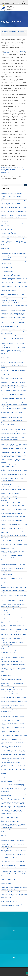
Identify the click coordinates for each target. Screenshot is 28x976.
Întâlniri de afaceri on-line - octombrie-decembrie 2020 (12, 713)
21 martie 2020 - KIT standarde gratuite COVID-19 (11, 891)
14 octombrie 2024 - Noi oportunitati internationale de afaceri (13, 341)
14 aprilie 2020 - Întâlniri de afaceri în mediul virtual (11, 838)
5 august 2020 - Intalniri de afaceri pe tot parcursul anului (12, 739)
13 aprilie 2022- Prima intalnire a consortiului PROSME (12, 513)
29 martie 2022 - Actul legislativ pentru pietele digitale (12, 520)
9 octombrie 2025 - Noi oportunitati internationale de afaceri (13, 251)
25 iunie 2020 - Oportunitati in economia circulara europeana (13, 769)
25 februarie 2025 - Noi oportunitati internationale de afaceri (13, 308)
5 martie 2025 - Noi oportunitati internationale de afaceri (12, 302)
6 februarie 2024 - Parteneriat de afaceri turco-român (11, 319)
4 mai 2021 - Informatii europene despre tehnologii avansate (13, 590)
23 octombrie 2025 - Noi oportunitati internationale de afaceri (13, 238)
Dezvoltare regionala (10, 31)
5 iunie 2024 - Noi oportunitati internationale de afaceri (12, 360)
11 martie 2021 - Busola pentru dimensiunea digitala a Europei (13, 631)
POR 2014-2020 (7, 3)
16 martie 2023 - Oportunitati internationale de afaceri (11, 417)
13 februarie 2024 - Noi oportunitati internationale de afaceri (13, 382)
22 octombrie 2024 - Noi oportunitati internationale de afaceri (13, 338)
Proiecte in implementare (19, 31)
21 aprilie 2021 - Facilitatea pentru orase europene (11, 598)
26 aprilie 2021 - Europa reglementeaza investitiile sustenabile (13, 595)
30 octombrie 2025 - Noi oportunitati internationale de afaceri (13, 236)
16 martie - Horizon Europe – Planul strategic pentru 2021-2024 (14, 629)
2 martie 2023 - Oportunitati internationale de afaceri (11, 420)
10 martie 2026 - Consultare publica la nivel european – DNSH (13, 200)
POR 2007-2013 (14, 3)
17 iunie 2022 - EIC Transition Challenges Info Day (11, 502)
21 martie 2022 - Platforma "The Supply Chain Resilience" (12, 528)
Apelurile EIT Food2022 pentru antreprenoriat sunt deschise (13, 535)
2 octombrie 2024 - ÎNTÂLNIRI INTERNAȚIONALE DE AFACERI (13, 347)
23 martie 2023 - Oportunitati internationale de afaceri (11, 415)
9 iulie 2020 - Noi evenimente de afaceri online (10, 762)
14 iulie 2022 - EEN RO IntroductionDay (9, 496)
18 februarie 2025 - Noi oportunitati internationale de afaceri (13, 310)
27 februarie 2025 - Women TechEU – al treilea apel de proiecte (14, 305)
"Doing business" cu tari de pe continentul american (11, 537)
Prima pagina (4, 31)
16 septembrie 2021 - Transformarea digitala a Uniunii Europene (14, 561)
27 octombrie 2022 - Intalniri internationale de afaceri (11, 441)
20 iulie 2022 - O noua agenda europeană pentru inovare (12, 493)
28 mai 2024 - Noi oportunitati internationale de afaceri (12, 362)
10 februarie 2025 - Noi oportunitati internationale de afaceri (13, 317)
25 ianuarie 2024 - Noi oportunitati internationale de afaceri (12, 385)
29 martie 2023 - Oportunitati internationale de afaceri (11, 412)
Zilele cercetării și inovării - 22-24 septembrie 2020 (11, 720)
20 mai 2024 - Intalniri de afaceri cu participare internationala (13, 370)
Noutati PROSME (6, 32)
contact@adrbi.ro (8, 1)
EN (3, 3)
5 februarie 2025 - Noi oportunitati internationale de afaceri (12, 322)
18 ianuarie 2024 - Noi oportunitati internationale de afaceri (12, 387)
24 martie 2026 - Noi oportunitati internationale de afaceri (12, 191)
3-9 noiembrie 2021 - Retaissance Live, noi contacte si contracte (14, 544)
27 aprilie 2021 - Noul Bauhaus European (9, 592)
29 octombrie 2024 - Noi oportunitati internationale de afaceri (13, 335)
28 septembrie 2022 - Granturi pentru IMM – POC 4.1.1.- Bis (14, 452)
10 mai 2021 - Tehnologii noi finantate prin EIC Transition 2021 (13, 587)
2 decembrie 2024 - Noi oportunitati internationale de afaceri (13, 329)
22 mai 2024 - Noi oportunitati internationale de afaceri (12, 365)
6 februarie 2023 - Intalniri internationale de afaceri (11, 426)
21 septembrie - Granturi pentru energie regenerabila (11, 555)
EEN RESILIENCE (4, 367)
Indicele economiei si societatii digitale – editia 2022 (11, 486)
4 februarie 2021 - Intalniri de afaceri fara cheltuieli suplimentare (13, 654)
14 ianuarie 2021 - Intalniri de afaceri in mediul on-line (11, 661)
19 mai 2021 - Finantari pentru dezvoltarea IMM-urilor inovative (13, 585)
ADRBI (19, 3)
